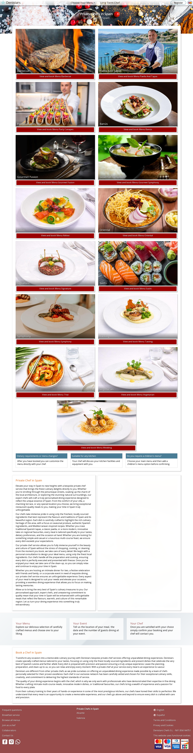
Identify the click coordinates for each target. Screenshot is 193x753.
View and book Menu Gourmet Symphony (138, 182)
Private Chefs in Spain (88, 708)
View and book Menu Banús (138, 129)
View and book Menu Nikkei (55, 235)
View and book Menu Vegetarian (137, 394)
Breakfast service (11, 715)
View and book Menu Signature (55, 288)
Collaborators (9, 730)
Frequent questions (12, 709)
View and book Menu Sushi (137, 288)
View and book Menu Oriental (138, 235)
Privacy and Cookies (163, 725)
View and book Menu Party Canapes (55, 129)
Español (161, 715)
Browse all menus (11, 720)
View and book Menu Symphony (55, 341)
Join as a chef (9, 725)
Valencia (81, 718)
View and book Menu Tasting (138, 341)
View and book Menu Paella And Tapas (137, 76)
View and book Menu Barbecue (55, 76)
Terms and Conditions (164, 720)
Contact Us (7, 735)
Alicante (81, 712)
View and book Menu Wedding (96, 447)
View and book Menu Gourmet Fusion (55, 182)
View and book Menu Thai (55, 394)
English (160, 709)
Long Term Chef (110, 2)
